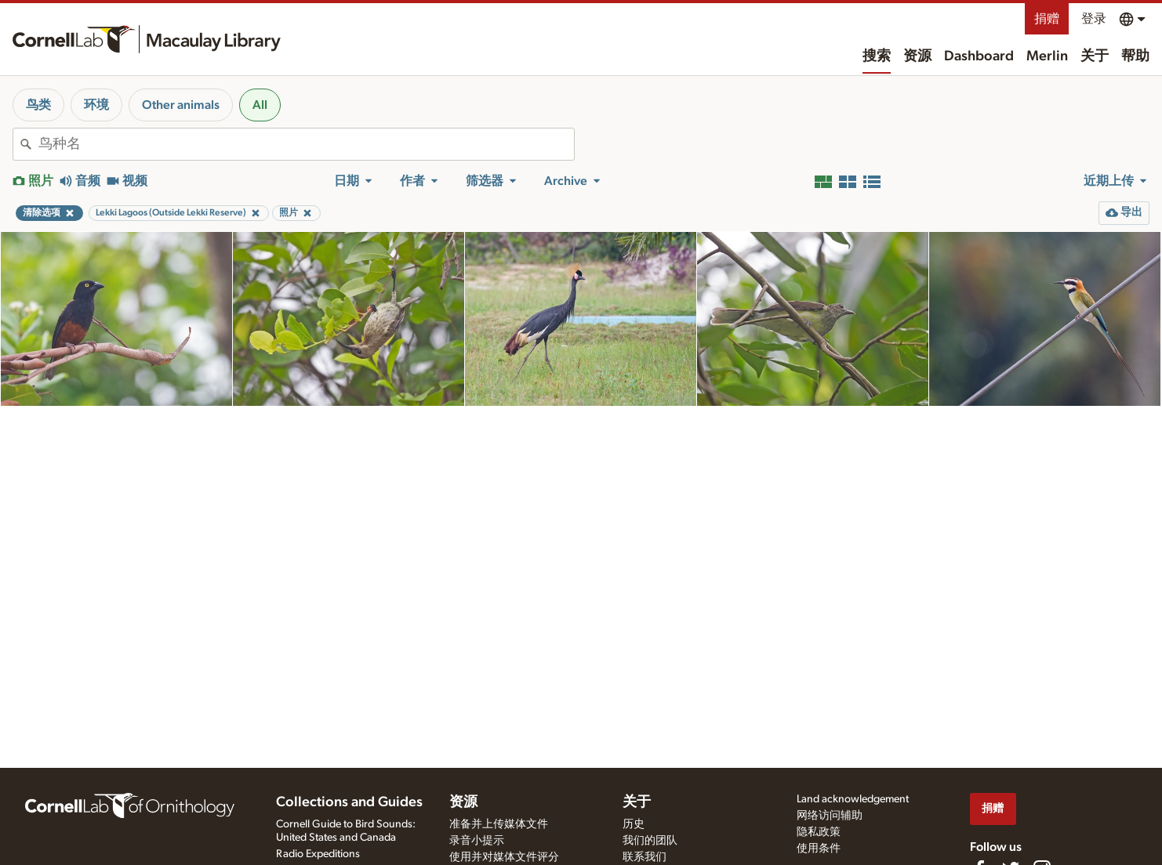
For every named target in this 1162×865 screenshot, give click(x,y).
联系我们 (644, 857)
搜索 (876, 56)
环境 (96, 105)
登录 (1093, 19)
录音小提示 (476, 840)
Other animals (181, 105)
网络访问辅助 (829, 815)
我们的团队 (650, 840)
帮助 (1135, 56)
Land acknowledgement (853, 799)
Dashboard (979, 56)
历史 (634, 824)
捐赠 (1046, 19)
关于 (1094, 56)
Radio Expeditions (318, 854)
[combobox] (306, 144)
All (259, 105)
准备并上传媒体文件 (498, 824)
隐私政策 (819, 832)
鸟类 (38, 105)
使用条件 (819, 848)
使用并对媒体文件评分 (504, 857)
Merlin (1047, 56)
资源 (917, 56)
